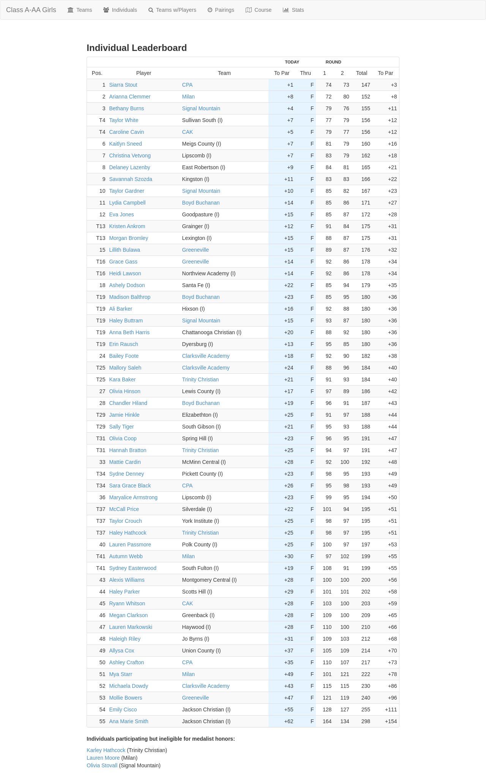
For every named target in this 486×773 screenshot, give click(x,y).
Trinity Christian (200, 379)
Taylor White (123, 120)
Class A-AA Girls (31, 10)
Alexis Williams (126, 580)
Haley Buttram (126, 320)
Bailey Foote (124, 356)
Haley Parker (124, 592)
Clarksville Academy (206, 356)
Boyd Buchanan (201, 203)
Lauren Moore (103, 758)
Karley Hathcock (106, 750)
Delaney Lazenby (129, 167)
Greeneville (195, 250)
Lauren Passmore (130, 544)
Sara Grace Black (130, 486)
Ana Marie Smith (128, 721)
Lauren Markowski (130, 627)
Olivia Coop (122, 438)
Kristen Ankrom (127, 226)
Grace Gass (123, 262)
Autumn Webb (125, 556)
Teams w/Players (172, 10)
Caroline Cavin (126, 132)
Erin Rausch (123, 344)
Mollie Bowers (125, 698)
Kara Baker (122, 379)
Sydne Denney (126, 474)
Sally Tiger (121, 427)
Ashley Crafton (126, 662)
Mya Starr (120, 674)
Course (259, 10)
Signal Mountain (201, 108)
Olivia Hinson (124, 391)
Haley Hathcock (127, 533)
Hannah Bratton (127, 450)
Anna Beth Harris (129, 332)
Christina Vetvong (130, 155)
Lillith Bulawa (124, 250)
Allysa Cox (121, 651)
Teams (80, 10)
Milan (188, 97)
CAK (187, 132)
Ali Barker (120, 309)
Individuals (120, 10)
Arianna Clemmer (129, 97)
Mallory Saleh (125, 368)
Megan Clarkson (128, 615)
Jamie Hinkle (124, 415)
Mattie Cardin (124, 462)
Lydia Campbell (127, 203)
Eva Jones (121, 214)
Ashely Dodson (127, 285)
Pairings (221, 10)
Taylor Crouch (125, 521)
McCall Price (124, 509)
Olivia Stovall (102, 765)
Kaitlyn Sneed (125, 144)
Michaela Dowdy (128, 686)
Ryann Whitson (127, 603)
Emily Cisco (123, 709)
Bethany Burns (126, 108)
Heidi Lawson (125, 273)
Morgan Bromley (128, 238)
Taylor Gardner (126, 191)
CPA (187, 85)
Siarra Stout (123, 85)
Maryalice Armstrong (133, 497)
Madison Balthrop (129, 297)
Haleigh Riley (124, 639)
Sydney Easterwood (132, 568)
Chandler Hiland (128, 403)
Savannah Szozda (130, 179)
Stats (293, 10)
